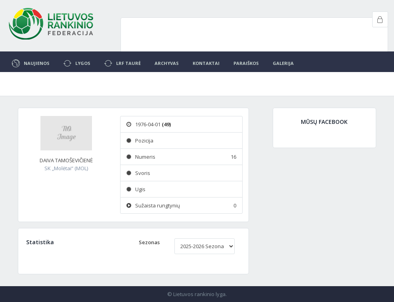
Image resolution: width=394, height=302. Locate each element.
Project (51, 24)
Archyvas (167, 63)
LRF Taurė (122, 63)
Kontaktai (206, 63)
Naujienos (31, 63)
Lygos (76, 63)
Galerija (283, 63)
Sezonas (149, 242)
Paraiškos (246, 63)
